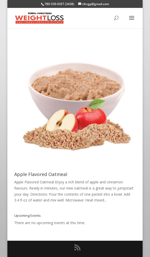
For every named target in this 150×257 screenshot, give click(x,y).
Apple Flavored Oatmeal (40, 174)
